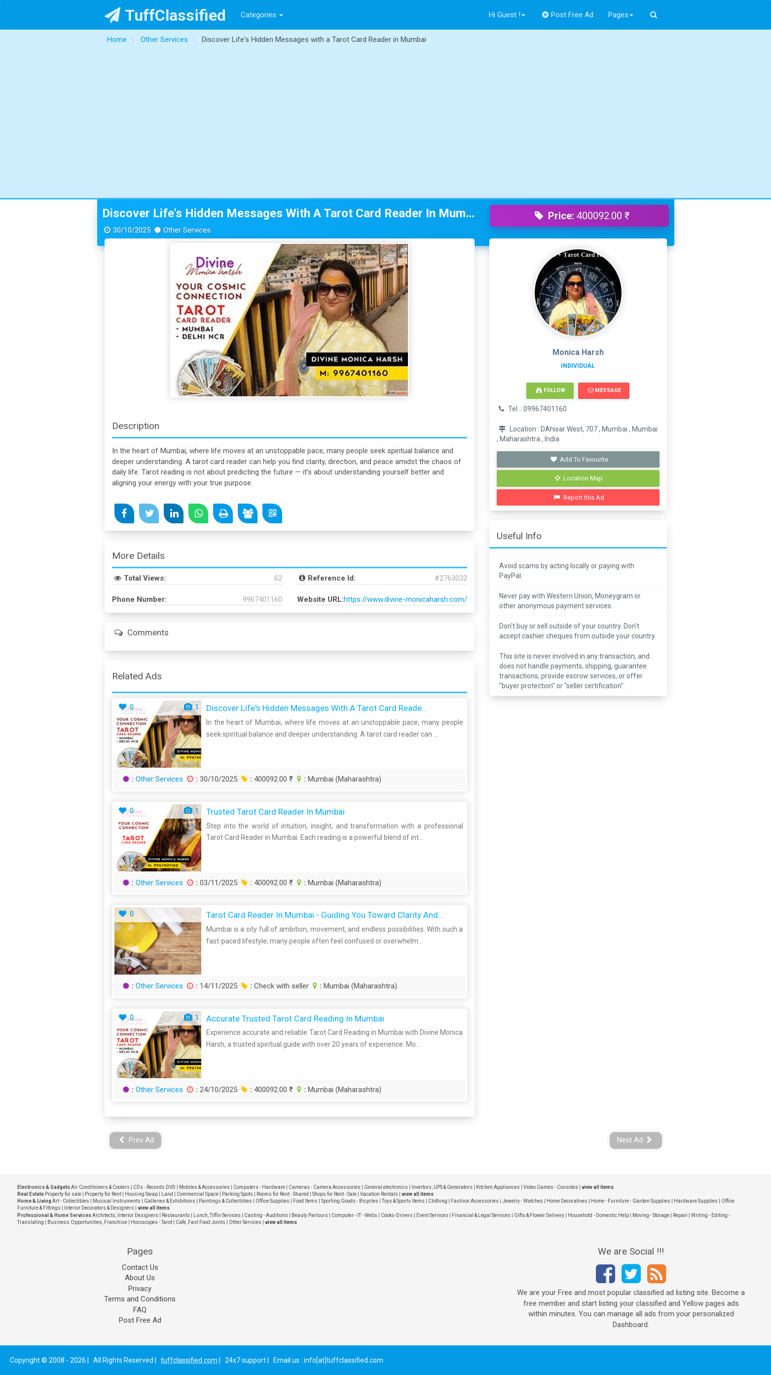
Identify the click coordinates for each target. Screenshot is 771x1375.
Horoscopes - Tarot (151, 1222)
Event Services (432, 1215)
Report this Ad (578, 497)
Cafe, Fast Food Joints (200, 1222)
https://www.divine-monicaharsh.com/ (405, 599)
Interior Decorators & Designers (99, 1208)
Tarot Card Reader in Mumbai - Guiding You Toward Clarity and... (325, 915)
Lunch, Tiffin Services (217, 1215)
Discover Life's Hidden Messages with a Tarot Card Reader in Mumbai (289, 213)
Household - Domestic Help (598, 1215)
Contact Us (140, 1267)
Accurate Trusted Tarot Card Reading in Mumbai (295, 1018)
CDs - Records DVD (154, 1187)
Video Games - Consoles (550, 1187)
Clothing (437, 1201)
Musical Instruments (117, 1201)
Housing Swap (141, 1194)
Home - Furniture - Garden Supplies (630, 1201)
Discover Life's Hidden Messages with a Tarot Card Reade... (317, 708)
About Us (140, 1277)
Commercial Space (198, 1194)
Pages (620, 14)
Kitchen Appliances (498, 1187)
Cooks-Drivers (397, 1215)
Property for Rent (103, 1194)
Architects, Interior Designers (125, 1215)
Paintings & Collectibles (225, 1201)
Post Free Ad (567, 14)
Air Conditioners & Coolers (100, 1187)
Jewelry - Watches (522, 1201)
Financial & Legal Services (481, 1215)
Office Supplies (273, 1201)
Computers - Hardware (259, 1187)
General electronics (386, 1187)
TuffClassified (165, 15)
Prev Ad (136, 1140)
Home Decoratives (567, 1201)
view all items (598, 1187)
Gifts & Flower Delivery (539, 1215)
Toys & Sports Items (403, 1201)
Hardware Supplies (696, 1201)
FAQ (140, 1309)
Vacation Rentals (379, 1194)
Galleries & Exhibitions (169, 1201)
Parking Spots (237, 1194)
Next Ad (635, 1140)
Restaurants (176, 1215)
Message (604, 390)
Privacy (139, 1288)
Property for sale (63, 1194)
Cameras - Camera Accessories (325, 1187)
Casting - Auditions (266, 1215)
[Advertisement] (386, 124)
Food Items (305, 1201)
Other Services (159, 779)
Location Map (579, 478)
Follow (550, 390)
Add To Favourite (579, 459)
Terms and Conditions (140, 1299)
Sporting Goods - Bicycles (349, 1201)
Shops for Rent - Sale (334, 1194)
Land (167, 1194)
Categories (262, 14)
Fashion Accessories (475, 1201)
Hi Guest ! (507, 14)
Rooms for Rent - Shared (283, 1194)
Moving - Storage (650, 1215)
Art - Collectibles (70, 1201)
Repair (680, 1215)
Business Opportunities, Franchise (87, 1222)
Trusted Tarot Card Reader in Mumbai (275, 812)
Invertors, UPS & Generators (442, 1187)
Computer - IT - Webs (354, 1215)
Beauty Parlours (310, 1215)
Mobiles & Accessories (204, 1187)
